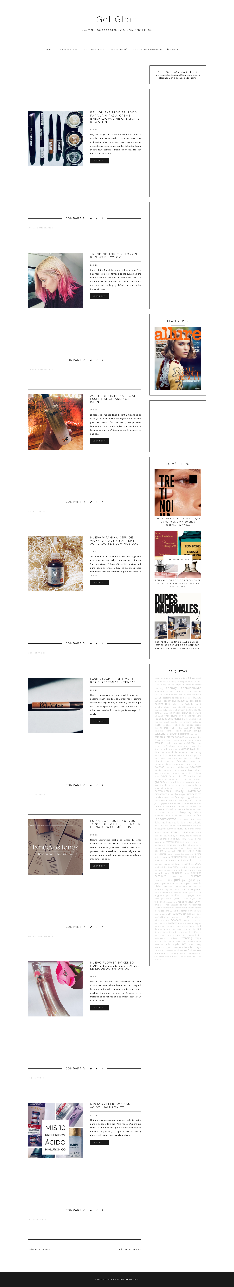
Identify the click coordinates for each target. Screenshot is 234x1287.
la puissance (162, 812)
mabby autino (171, 826)
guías (187, 782)
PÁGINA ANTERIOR (130, 1249)
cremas (159, 743)
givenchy (160, 782)
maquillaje (179, 832)
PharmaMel (159, 880)
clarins (169, 730)
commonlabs (195, 734)
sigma (164, 914)
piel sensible (193, 883)
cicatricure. (159, 731)
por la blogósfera (191, 889)
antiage (171, 688)
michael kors (190, 848)
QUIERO (177, 898)
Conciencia (160, 740)
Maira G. (134, 1279)
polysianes (168, 889)
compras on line (193, 737)
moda (198, 850)
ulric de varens (174, 941)
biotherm (180, 710)
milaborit (159, 850)
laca (180, 815)
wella (176, 956)
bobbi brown (182, 712)
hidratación (194, 791)
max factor (160, 842)
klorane (169, 806)
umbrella (197, 941)
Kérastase (197, 803)
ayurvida (187, 695)
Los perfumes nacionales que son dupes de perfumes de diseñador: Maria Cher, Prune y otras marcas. (178, 645)
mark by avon (174, 836)
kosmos (178, 806)
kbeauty (172, 803)
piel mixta (168, 883)
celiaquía (197, 722)
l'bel (199, 806)
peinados (176, 873)
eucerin (197, 764)
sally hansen (162, 907)
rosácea (173, 905)
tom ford (188, 932)
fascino (166, 773)
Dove (190, 752)
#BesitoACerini (161, 678)
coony (169, 739)
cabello (160, 718)
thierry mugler (186, 929)
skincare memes (171, 917)
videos (191, 947)
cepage (167, 724)
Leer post (100, 161)
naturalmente (178, 857)
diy (162, 752)
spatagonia (188, 920)
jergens (164, 803)
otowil (198, 867)
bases (158, 697)
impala (158, 797)
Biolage (165, 710)
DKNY (167, 752)
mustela (170, 854)
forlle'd (164, 776)
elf (191, 758)
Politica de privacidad (147, 49)
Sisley (199, 914)
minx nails (170, 851)
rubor (185, 904)
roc (167, 904)
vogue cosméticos (189, 953)
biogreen (158, 710)
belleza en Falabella (182, 704)
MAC (179, 825)
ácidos (191, 678)
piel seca (180, 883)
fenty (177, 773)
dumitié (158, 755)
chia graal (183, 728)
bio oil (181, 707)
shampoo (184, 910)
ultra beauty (187, 941)
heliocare (168, 788)
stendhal (158, 923)
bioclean (187, 707)
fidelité (191, 773)
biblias (167, 706)
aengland (183, 681)
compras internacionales (169, 737)
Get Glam (117, 19)
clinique (197, 730)
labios (197, 812)
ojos (198, 863)
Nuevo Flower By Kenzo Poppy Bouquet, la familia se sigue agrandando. (114, 965)
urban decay (194, 944)
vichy (184, 947)
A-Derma (174, 679)
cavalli (166, 722)
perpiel (173, 876)
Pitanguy (197, 887)
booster (192, 712)
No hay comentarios (40, 228)
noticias (174, 864)
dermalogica (160, 749)
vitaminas (195, 950)
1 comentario (36, 1078)
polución (159, 889)
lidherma (160, 822)
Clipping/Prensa (94, 49)
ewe (167, 767)
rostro (179, 904)
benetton (159, 707)
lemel (199, 819)
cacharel (187, 719)
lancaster (187, 815)
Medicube (184, 842)
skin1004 (159, 917)
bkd (195, 710)
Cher (174, 727)
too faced (159, 935)
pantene (171, 869)
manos (191, 828)
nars (191, 854)
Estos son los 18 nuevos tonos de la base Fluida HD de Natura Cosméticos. (115, 824)
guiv (192, 782)
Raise (185, 899)
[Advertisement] (84, 88)
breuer (159, 716)
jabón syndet (194, 800)
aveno (174, 695)
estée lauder (186, 764)
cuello (182, 743)
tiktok (198, 929)
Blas (199, 710)
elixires (198, 758)
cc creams (185, 722)
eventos (159, 767)
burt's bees (184, 715)
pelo (186, 873)
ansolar (198, 685)
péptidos (196, 873)
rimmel (158, 904)
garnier (191, 776)
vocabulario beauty (166, 953)
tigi (194, 929)
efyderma (196, 755)
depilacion (183, 746)
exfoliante (195, 767)
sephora (165, 910)
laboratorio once (162, 815)
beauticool (187, 698)
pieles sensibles (184, 886)
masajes (167, 838)
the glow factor (162, 929)
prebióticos (167, 892)
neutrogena (174, 860)
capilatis (158, 722)
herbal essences (188, 788)
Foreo (157, 776)
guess (182, 782)
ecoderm (178, 755)
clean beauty (183, 730)
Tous (184, 935)
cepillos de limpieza (183, 725)
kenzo (180, 803)
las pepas (183, 819)
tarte (182, 923)
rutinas (197, 904)
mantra (198, 829)
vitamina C (183, 950)
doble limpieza (179, 752)
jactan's (158, 803)
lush (162, 825)
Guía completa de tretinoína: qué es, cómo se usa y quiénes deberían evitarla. (178, 521)
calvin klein (196, 719)
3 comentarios (37, 511)
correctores (180, 739)
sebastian (192, 907)
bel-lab (198, 700)
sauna (171, 908)
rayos (192, 898)
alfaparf (197, 681)
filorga (198, 773)
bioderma (196, 707)
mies (199, 848)
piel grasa (188, 880)
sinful (194, 914)
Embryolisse (182, 761)
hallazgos (169, 785)
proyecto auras (194, 896)
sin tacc (187, 913)
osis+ (194, 867)
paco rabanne (160, 870)
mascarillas (179, 838)
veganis (167, 947)
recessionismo (171, 902)
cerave (198, 725)
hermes (198, 788)
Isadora (172, 800)
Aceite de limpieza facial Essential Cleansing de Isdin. (113, 399)
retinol (189, 901)
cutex (198, 743)
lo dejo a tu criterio (189, 822)
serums (174, 910)
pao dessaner (182, 870)
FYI (184, 776)
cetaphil (158, 727)
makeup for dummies (165, 828)
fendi (172, 773)
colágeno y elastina (167, 733)
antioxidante (191, 688)
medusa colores (194, 842)
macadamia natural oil (191, 826)
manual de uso (162, 832)
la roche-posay (181, 812)
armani (180, 691)
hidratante (161, 794)
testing (195, 923)
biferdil (174, 707)
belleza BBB (162, 704)
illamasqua (180, 794)
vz (200, 953)
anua (172, 692)
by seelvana (195, 715)
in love (165, 797)
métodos (181, 844)
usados (158, 947)
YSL (194, 956)
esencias (173, 764)
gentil (199, 776)
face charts (194, 770)
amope (171, 685)
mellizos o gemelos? (165, 844)
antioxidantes (161, 691)
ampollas (179, 684)
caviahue (174, 722)
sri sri (198, 920)
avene (168, 694)
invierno (163, 800)
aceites (183, 678)
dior (157, 752)
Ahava (190, 681)
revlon (197, 901)
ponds (177, 889)
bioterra (172, 710)
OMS (175, 867)
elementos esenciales (177, 758)
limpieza (171, 822)
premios (177, 893)
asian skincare (193, 691)
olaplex (158, 867)
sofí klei (182, 917)
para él (193, 869)
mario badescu (161, 836)
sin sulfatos (175, 913)
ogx (192, 864)
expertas (168, 770)
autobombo (160, 695)
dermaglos (196, 745)
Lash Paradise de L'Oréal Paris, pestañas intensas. (113, 681)
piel (177, 879)
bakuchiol (196, 694)
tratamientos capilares (166, 938)
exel (173, 767)
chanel (167, 727)
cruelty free (171, 743)
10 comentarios (37, 1220)
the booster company (174, 926)
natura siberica (162, 856)
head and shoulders (185, 785)
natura (197, 853)
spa (167, 920)
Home (48, 49)
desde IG (187, 749)
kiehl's (158, 806)
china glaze (195, 727)
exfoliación (182, 767)
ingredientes (193, 797)
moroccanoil (160, 854)
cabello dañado (174, 718)
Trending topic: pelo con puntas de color (113, 256)
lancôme (197, 815)
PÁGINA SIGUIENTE (39, 1249)
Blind (157, 712)
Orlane (188, 867)
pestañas (195, 876)
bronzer (166, 715)
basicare (167, 697)
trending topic (191, 938)
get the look (186, 779)
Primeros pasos (68, 49)
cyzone (158, 746)
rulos (191, 904)
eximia (158, 770)
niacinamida (186, 860)
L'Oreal (169, 809)
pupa (157, 899)
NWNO (187, 864)
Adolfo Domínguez (171, 681)
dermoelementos (173, 749)
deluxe (172, 746)
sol (188, 917)
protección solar (176, 895)
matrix (190, 839)
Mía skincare (179, 848)
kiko (163, 806)
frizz (180, 776)
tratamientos (195, 935)
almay (163, 685)
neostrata (162, 860)
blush (172, 712)
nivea (195, 860)
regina (181, 901)
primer (185, 892)
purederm (166, 898)
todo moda (178, 932)
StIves (164, 923)
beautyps (182, 700)
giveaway (197, 779)
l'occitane (159, 809)
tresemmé (159, 941)
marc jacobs (195, 832)
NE (196, 857)
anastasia (190, 685)
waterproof (159, 957)
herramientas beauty (169, 791)
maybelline (172, 842)
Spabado (176, 920)
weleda (169, 956)
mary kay (184, 835)
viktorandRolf (170, 951)
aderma (158, 681)
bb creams (177, 697)
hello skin (177, 788)
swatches (173, 923)
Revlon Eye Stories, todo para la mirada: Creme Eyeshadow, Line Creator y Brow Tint (115, 117)
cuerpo (190, 743)
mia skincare (167, 848)
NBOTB (191, 857)
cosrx (190, 740)
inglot (182, 797)
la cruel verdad (181, 809)
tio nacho (167, 932)
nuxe (180, 864)
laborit (174, 815)
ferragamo (184, 773)
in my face (174, 797)
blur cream (164, 713)
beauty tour (170, 700)
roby (163, 905)
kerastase (188, 803)
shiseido (194, 910)
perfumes (160, 876)
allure (157, 685)
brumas (175, 715)
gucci (168, 782)
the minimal (174, 929)
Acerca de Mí (119, 49)
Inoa (156, 800)
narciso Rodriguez (181, 854)
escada (165, 764)
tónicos (197, 932)
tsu (165, 941)
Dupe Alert (167, 755)
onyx (179, 867)
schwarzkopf (181, 907)
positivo (158, 893)
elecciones (160, 758)
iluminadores (193, 794)
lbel (192, 819)
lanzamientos (165, 819)
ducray (198, 752)
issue (185, 800)
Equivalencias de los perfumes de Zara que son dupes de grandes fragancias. (178, 583)
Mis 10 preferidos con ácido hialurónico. (110, 1106)
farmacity (159, 773)
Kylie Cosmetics (191, 806)
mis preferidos (185, 850)
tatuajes (187, 923)
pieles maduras (164, 886)
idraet (171, 794)
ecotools (187, 755)
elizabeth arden (162, 761)
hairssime (159, 785)
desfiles (197, 749)
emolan (192, 761)
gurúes (197, 782)
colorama (184, 733)
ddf (165, 746)
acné (198, 678)
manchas (181, 828)
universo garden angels (167, 944)
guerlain (175, 782)
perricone (183, 876)
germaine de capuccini (166, 779)
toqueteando (173, 935)
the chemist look (192, 926)
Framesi (172, 776)
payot (167, 873)
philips (169, 880)
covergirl (198, 740)
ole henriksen (166, 867)
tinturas (158, 932)
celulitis (158, 725)
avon (180, 694)
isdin (179, 800)
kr (183, 806)
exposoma (180, 770)
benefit (198, 704)
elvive (173, 761)
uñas (183, 944)
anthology (159, 688)
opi (183, 867)
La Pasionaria (195, 809)
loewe (157, 826)
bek (192, 700)
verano (176, 947)
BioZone (189, 710)
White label (186, 957)
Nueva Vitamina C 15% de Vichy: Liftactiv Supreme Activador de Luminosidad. (115, 540)
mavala (198, 838)
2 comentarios (37, 653)
